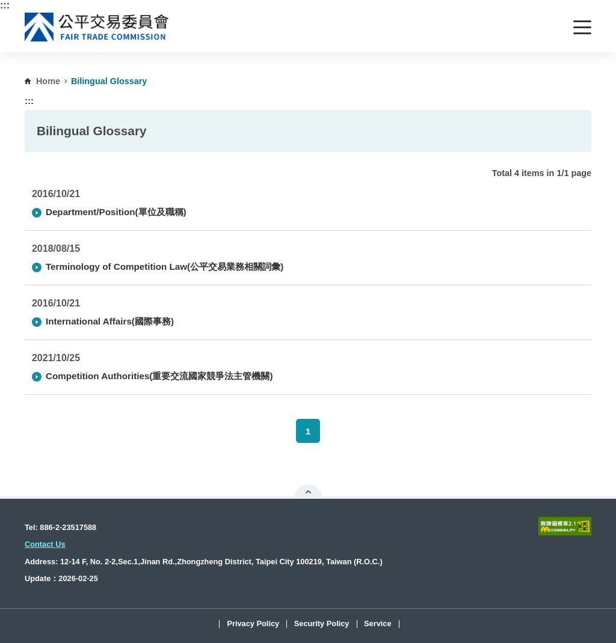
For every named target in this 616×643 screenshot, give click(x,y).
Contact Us (45, 544)
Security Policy (322, 624)
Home (48, 81)
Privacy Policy (253, 624)
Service (378, 624)
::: (5, 5)
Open (308, 491)
